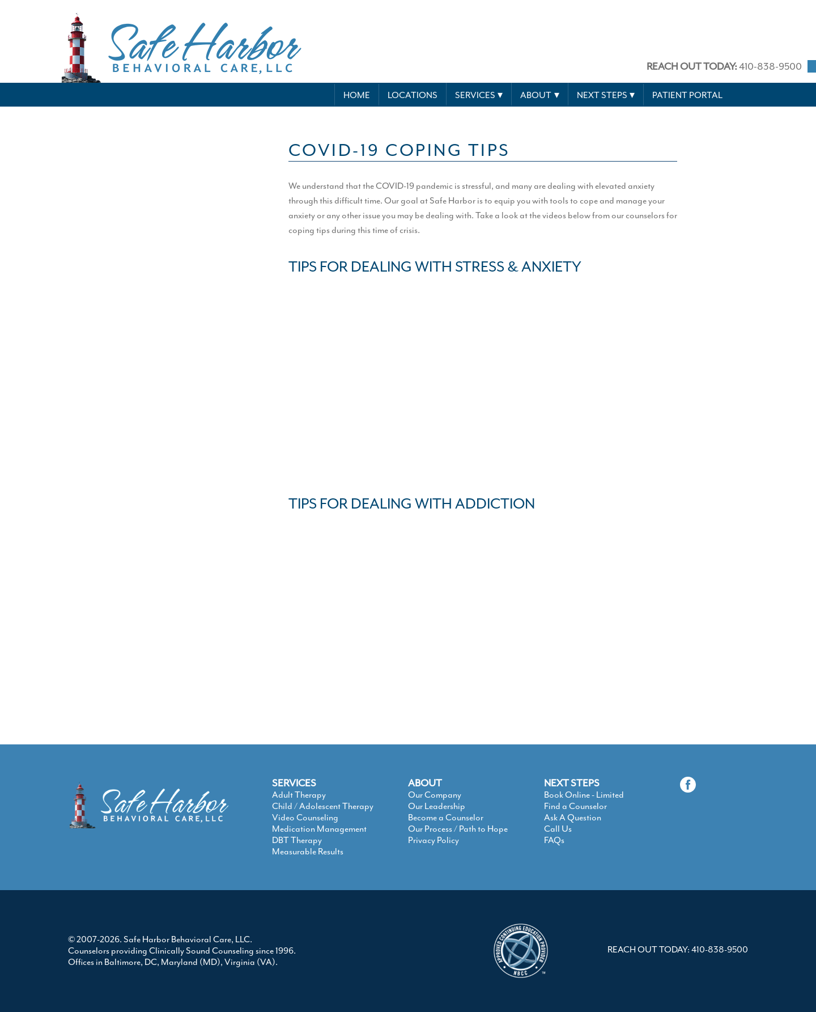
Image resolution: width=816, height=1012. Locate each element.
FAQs (554, 840)
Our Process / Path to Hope (458, 829)
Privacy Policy (433, 840)
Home (356, 95)
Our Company (434, 795)
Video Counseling (305, 817)
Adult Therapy (299, 795)
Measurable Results (307, 851)
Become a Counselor (445, 817)
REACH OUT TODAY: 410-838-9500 (677, 949)
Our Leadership (436, 806)
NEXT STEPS (572, 783)
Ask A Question (572, 817)
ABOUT (425, 783)
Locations (412, 95)
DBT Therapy (297, 840)
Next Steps (602, 95)
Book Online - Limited (584, 795)
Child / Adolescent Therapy (322, 806)
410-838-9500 (724, 66)
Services (475, 95)
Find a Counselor (575, 806)
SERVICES (294, 783)
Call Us (558, 829)
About (535, 95)
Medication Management (319, 829)
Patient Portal (687, 95)
